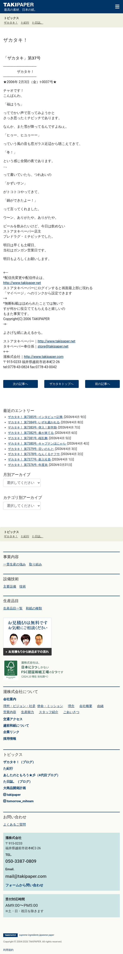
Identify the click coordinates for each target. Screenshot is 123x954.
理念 (71, 706)
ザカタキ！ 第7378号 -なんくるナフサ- (34, 454)
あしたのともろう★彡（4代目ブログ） (31, 775)
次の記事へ (20, 384)
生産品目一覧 (13, 608)
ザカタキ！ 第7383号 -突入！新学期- (32, 427)
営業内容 (9, 712)
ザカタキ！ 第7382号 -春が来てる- (31, 433)
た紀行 (25, 22)
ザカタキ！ (11, 22)
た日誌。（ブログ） (17, 782)
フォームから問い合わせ (24, 885)
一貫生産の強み (14, 564)
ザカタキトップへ (61, 384)
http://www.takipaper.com (43, 357)
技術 (22, 586)
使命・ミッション (50, 706)
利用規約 (8, 949)
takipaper (12, 795)
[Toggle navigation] (115, 6)
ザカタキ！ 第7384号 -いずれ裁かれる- (34, 422)
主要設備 (9, 586)
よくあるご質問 (14, 824)
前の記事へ (102, 384)
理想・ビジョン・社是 (19, 706)
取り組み (35, 564)
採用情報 (9, 739)
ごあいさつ (71, 712)
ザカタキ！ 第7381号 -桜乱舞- (28, 438)
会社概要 (85, 706)
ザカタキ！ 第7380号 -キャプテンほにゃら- (37, 443)
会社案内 (9, 699)
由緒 (100, 706)
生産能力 (27, 712)
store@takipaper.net (53, 346)
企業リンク (11, 732)
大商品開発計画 (14, 788)
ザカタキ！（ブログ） (19, 762)
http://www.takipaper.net (22, 283)
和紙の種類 (34, 608)
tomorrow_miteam (18, 801)
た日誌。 (37, 22)
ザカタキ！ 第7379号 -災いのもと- (31, 449)
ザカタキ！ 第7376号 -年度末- (28, 465)
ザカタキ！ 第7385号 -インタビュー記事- (35, 417)
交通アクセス (13, 719)
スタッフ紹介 (48, 712)
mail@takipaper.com (25, 876)
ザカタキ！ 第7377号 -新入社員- (29, 459)
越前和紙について (16, 726)
